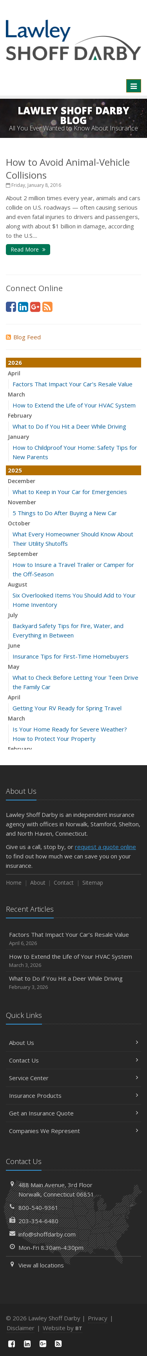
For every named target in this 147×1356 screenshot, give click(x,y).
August (17, 584)
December (21, 481)
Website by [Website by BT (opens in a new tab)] (62, 1328)
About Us (73, 1042)
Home (14, 882)
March (16, 394)
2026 (15, 362)
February (20, 415)
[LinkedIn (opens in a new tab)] (23, 307)
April (14, 373)
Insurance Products (73, 1095)
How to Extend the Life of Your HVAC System (74, 405)
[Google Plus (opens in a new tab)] (35, 307)
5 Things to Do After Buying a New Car (65, 513)
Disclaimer (20, 1328)
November (22, 502)
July (13, 615)
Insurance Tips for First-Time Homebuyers (71, 656)
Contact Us (73, 1060)
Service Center (73, 1078)
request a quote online (105, 847)
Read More (28, 249)
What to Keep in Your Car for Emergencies (70, 492)
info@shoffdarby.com (47, 1234)
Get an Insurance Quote (73, 1113)
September (23, 554)
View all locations (41, 1265)
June (14, 645)
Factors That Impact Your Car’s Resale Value (72, 384)
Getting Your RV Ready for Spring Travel (67, 708)
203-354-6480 (38, 1221)
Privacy (97, 1318)
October (19, 523)
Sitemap (92, 882)
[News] (47, 307)
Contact (64, 882)
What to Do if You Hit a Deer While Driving (69, 426)
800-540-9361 (38, 1207)
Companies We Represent (73, 1131)
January (18, 436)
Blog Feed (23, 337)
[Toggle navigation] (133, 85)
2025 (15, 470)
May (14, 666)
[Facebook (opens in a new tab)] (11, 307)
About (37, 882)
